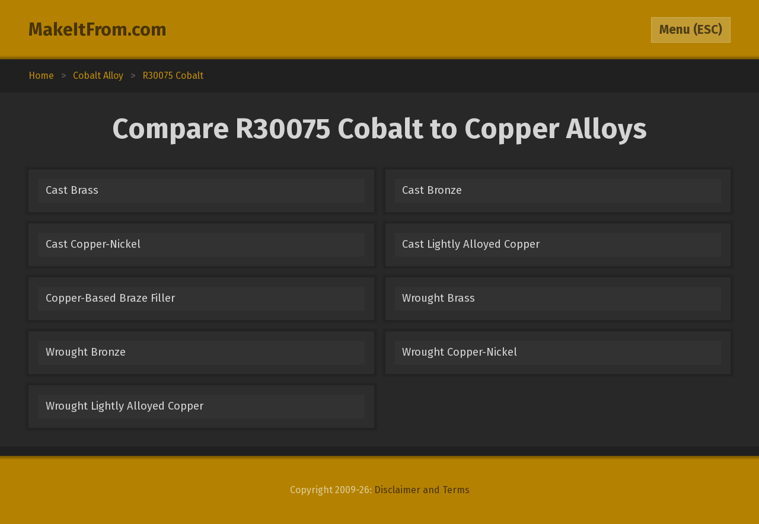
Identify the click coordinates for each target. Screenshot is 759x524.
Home (41, 75)
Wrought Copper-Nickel (459, 352)
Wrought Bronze (86, 352)
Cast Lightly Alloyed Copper (471, 244)
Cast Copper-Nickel (93, 244)
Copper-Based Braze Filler (110, 298)
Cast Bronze (432, 190)
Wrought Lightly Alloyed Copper (124, 406)
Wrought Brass (438, 298)
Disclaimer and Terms (422, 490)
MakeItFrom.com (97, 29)
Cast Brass (72, 190)
